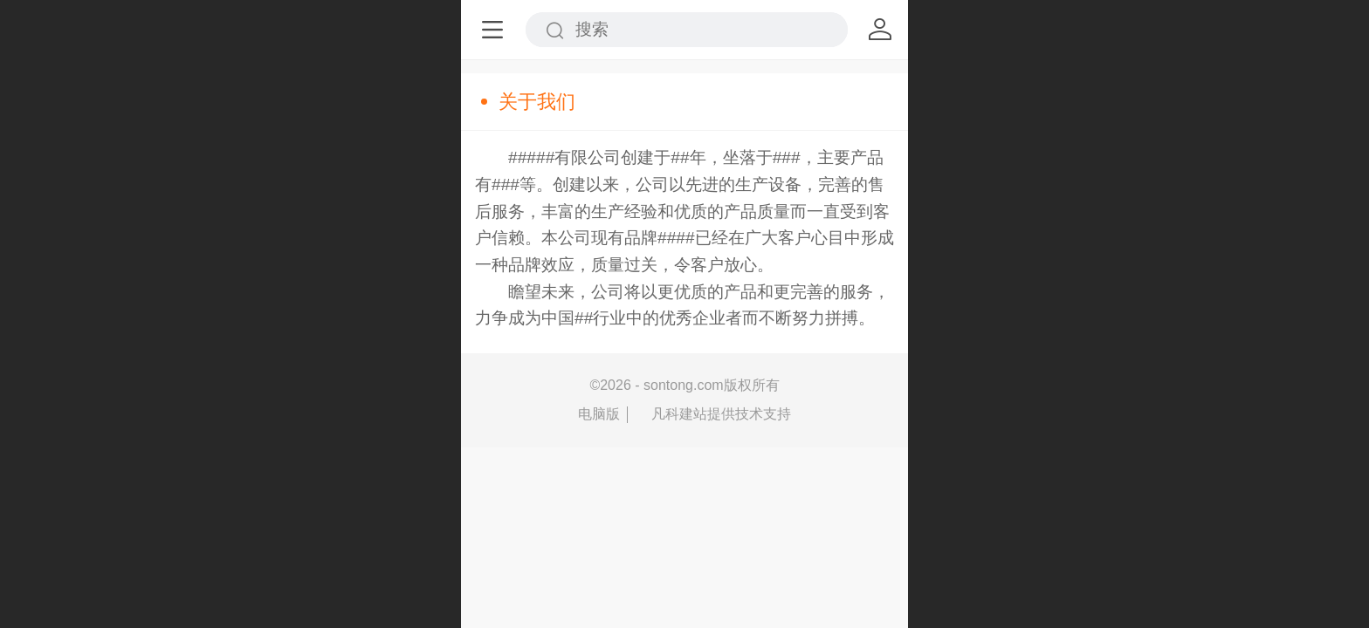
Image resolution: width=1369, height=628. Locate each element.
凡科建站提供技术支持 (713, 414)
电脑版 (599, 413)
